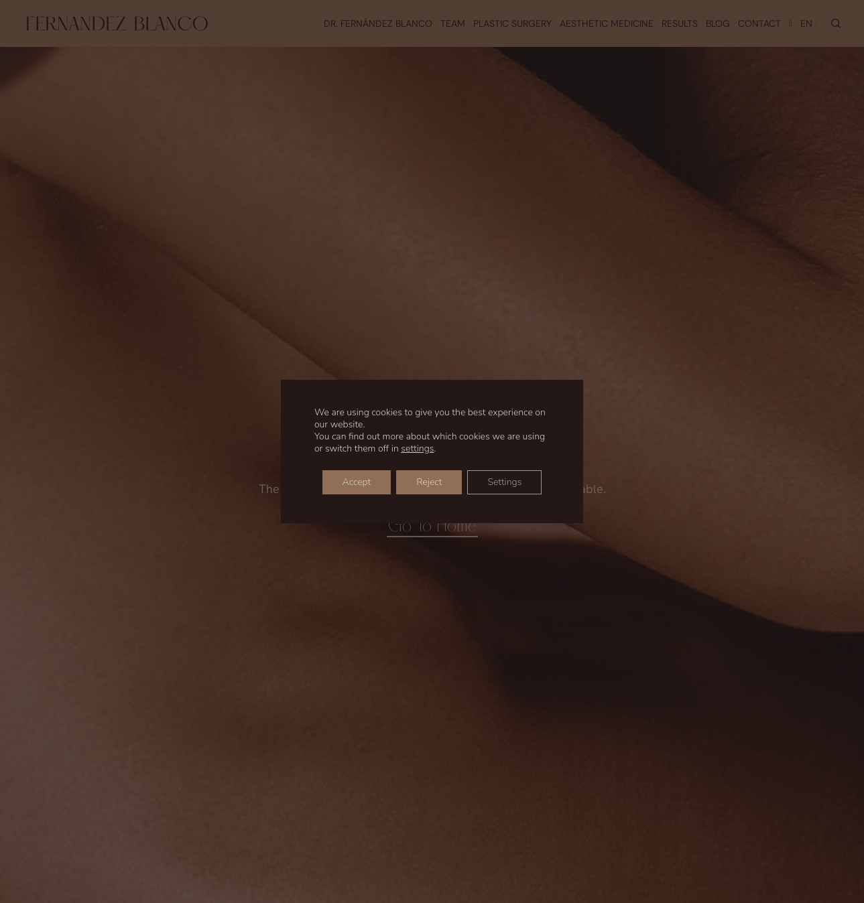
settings (417, 449)
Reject (429, 482)
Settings (504, 482)
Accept (357, 482)
